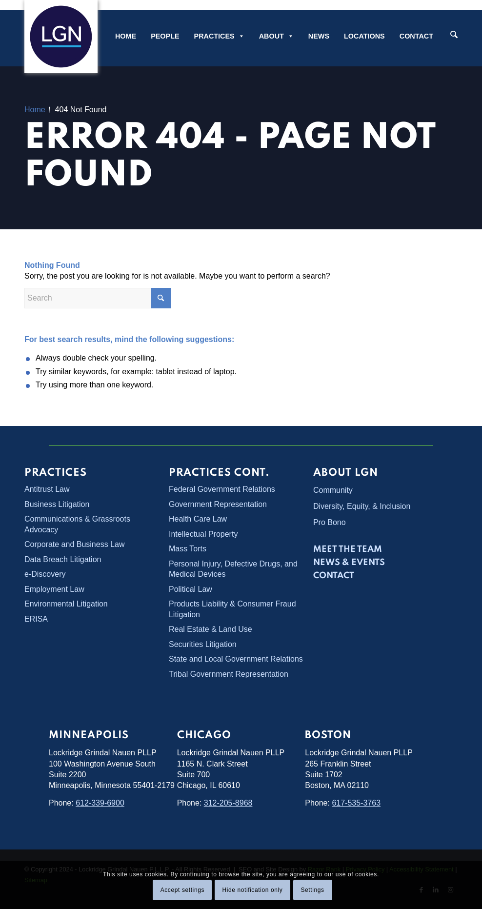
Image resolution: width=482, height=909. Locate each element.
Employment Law (54, 589)
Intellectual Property (203, 533)
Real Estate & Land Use (210, 629)
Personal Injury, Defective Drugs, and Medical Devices (233, 568)
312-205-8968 (228, 802)
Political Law (190, 589)
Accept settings (182, 890)
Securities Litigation (203, 644)
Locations (364, 36)
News (318, 36)
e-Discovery (44, 574)
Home (125, 36)
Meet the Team (347, 549)
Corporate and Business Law (74, 544)
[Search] (454, 35)
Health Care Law (198, 519)
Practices (219, 36)
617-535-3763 (356, 802)
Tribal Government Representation (228, 673)
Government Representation (218, 504)
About (276, 36)
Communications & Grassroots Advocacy (77, 524)
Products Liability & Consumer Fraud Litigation (232, 609)
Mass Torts (187, 549)
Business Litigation (56, 504)
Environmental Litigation (66, 604)
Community (333, 490)
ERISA (36, 618)
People (165, 36)
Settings (312, 890)
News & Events (349, 562)
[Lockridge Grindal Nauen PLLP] (61, 36)
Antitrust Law (46, 489)
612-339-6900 (100, 802)
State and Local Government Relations (236, 658)
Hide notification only (252, 890)
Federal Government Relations (222, 489)
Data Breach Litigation (62, 559)
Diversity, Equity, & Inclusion (361, 506)
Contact (416, 36)
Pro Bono (329, 522)
